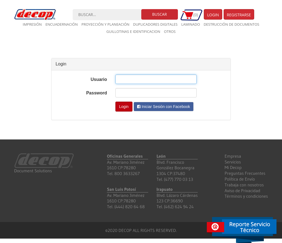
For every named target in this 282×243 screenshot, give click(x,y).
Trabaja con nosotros (244, 184)
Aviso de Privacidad (243, 190)
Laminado (190, 24)
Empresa (233, 156)
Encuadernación (61, 24)
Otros (170, 31)
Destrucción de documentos (231, 24)
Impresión (32, 24)
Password (96, 93)
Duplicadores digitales (155, 24)
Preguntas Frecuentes (245, 173)
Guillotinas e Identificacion (133, 31)
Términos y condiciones (246, 196)
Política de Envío (240, 179)
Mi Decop (233, 167)
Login (213, 14)
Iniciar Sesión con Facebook (163, 106)
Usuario (99, 79)
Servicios (233, 162)
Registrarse (239, 14)
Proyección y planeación (105, 24)
